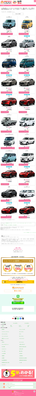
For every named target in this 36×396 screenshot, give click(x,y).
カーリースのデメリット (5, 344)
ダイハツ (20, 326)
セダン (26, 223)
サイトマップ (4, 364)
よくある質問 (4, 353)
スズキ (28, 325)
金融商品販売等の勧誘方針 (23, 360)
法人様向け (20, 353)
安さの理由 (3, 346)
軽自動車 (7, 223)
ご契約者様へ (21, 355)
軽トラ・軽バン (11, 223)
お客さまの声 (21, 348)
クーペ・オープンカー (5, 336)
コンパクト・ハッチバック (16, 223)
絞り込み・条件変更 (18, 13)
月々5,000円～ (4, 323)
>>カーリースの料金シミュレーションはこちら (30, 232)
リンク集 (20, 362)
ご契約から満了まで (22, 344)
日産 (11, 325)
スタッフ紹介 (4, 351)
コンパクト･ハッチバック (5, 331)
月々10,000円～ (15, 323)
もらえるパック (4, 348)
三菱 (28, 326)
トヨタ (3, 325)
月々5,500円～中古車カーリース (18, 387)
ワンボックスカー (21, 338)
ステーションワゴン (4, 333)
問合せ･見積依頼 (17, 290)
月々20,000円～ (27, 323)
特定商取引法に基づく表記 (5, 362)
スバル (11, 326)
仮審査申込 (15, 281)
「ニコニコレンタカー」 (19, 391)
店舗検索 (3, 355)
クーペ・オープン (29, 223)
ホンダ (20, 325)
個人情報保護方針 (4, 360)
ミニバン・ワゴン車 (22, 329)
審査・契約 (20, 351)
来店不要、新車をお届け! (22, 346)
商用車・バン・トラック (5, 338)
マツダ (3, 326)
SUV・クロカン (22, 223)
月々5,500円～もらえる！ (18, 384)
